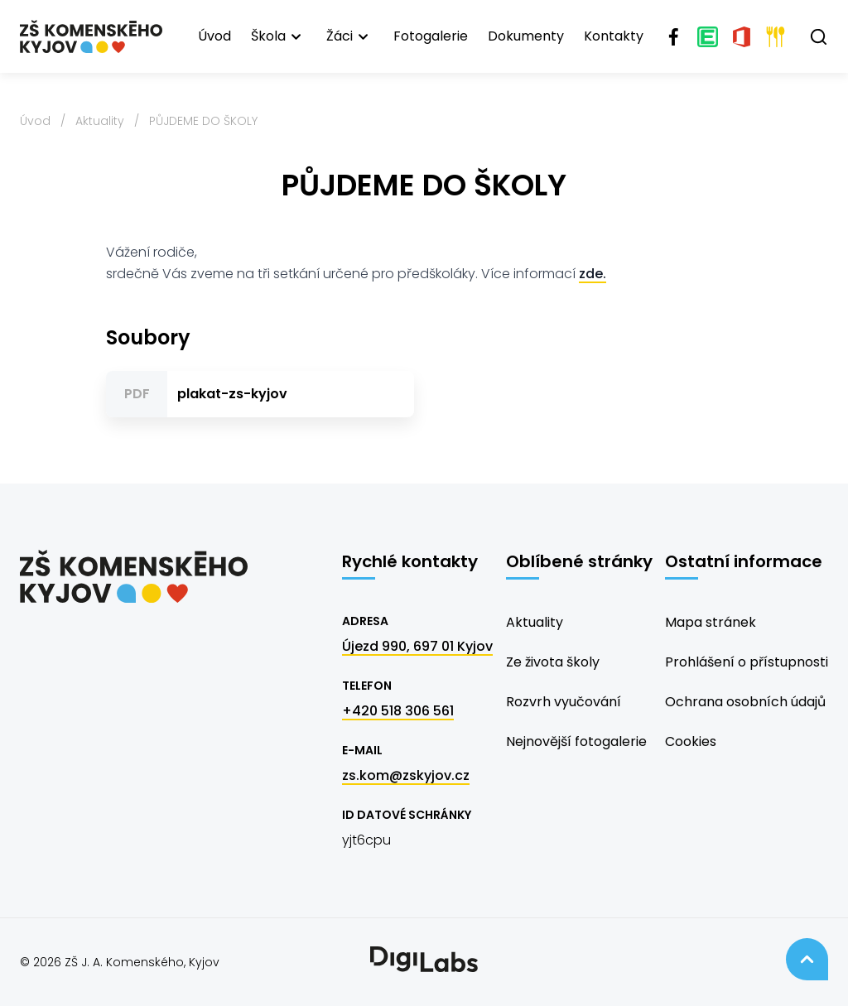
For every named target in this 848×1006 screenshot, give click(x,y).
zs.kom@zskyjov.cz (406, 775)
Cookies (690, 741)
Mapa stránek (710, 622)
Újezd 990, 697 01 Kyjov (417, 646)
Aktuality (99, 121)
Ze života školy (553, 661)
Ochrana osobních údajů (745, 701)
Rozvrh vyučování (563, 701)
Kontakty (613, 36)
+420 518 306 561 (398, 710)
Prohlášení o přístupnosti (746, 661)
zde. (592, 273)
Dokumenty (526, 36)
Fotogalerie (430, 36)
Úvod (214, 36)
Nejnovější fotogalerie (576, 741)
